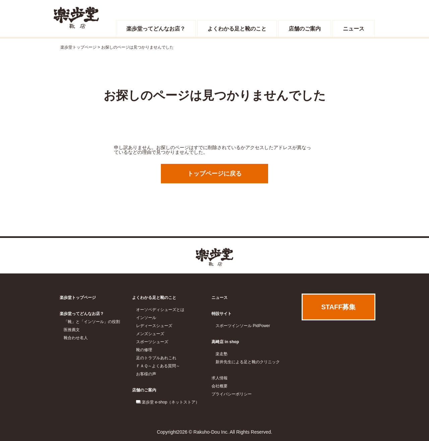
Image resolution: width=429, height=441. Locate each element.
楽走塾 (222, 354)
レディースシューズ (154, 325)
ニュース (353, 29)
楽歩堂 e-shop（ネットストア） (170, 402)
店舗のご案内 (305, 29)
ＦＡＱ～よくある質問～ (158, 366)
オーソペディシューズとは (160, 309)
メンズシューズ (150, 333)
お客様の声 (146, 374)
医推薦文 (72, 329)
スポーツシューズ (152, 341)
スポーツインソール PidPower (243, 325)
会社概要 (219, 386)
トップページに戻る (214, 173)
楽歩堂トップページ (78, 47)
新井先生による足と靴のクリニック (248, 362)
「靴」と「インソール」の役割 (92, 321)
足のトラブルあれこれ (156, 358)
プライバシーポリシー (231, 394)
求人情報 (219, 378)
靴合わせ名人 (76, 337)
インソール (146, 317)
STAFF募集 (338, 307)
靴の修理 (144, 350)
